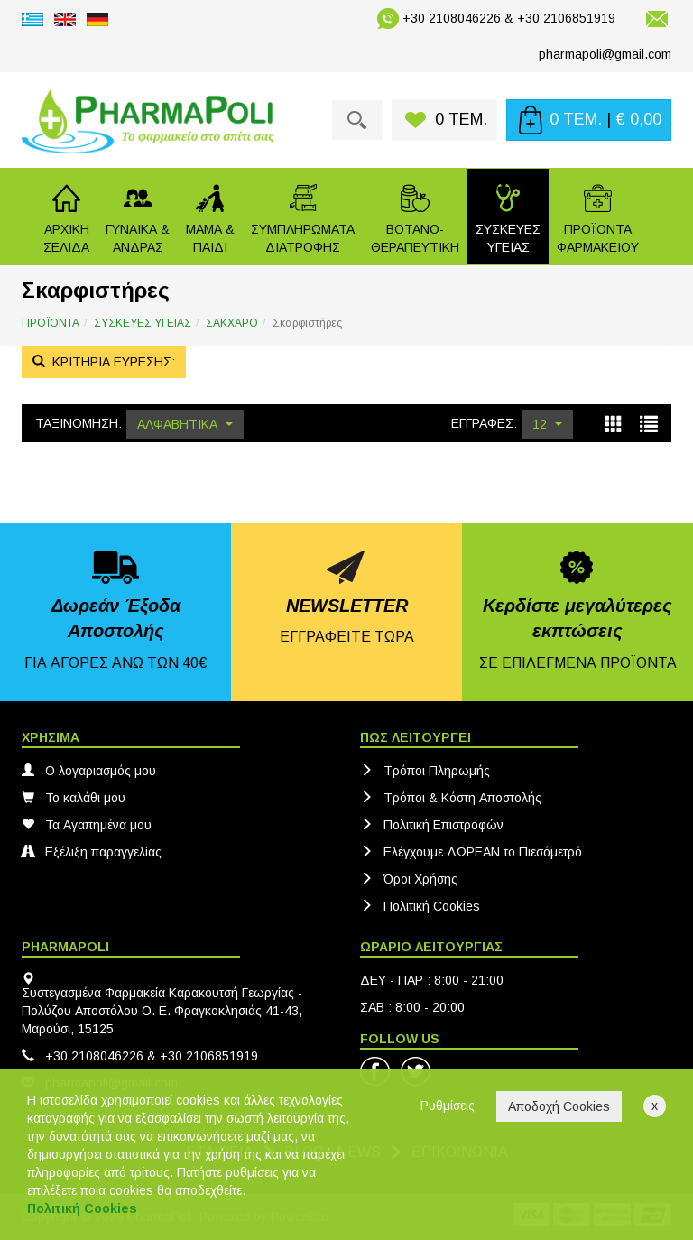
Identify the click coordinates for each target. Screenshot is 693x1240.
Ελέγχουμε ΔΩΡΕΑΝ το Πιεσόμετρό (471, 852)
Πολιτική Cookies (420, 906)
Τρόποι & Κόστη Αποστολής (450, 798)
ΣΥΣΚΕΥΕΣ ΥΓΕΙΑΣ (142, 323)
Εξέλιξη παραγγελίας (92, 852)
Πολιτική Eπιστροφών (432, 825)
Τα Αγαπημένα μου (87, 825)
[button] (137, 216)
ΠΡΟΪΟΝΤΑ (50, 323)
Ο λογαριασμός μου (89, 770)
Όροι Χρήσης (408, 879)
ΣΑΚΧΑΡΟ (232, 323)
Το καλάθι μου (73, 798)
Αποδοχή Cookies (559, 1106)
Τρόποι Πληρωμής (425, 770)
